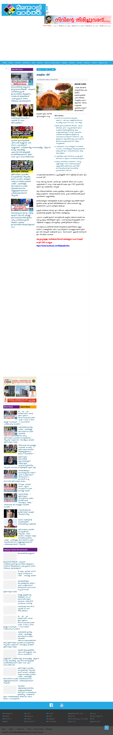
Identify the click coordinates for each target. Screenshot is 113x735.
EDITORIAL (6, 66)
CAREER (18, 63)
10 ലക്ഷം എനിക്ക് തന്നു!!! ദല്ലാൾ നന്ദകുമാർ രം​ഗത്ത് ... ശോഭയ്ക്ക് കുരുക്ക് (26, 488)
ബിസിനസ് (8, 719)
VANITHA (40, 63)
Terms (29, 729)
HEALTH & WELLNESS (52, 63)
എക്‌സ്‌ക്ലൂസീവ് (97, 716)
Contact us (20, 729)
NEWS (11, 63)
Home (4, 729)
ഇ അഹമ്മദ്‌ (96, 722)
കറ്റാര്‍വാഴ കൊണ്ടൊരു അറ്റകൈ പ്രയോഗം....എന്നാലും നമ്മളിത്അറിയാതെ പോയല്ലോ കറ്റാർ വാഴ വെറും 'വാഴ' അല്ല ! (69, 120)
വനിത (28, 714)
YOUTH (94, 63)
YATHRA (79, 63)
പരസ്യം (72, 716)
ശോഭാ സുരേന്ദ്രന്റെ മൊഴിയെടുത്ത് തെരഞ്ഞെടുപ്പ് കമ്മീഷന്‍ (27, 522)
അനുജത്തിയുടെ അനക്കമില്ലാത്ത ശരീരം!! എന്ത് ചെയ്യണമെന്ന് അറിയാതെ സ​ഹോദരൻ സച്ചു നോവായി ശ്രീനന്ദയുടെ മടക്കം (20, 476)
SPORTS (72, 63)
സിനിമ (28, 719)
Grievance (49, 729)
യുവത (94, 714)
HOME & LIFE (103, 63)
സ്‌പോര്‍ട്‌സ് (30, 722)
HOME (5, 63)
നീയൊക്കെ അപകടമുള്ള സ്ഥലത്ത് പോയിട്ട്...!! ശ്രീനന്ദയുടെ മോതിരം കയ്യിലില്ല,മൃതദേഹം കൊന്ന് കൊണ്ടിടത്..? (27, 450)
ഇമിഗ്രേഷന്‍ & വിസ (76, 714)
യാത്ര (50, 716)
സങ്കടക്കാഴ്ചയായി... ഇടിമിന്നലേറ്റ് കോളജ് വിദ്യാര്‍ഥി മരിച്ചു (26, 512)
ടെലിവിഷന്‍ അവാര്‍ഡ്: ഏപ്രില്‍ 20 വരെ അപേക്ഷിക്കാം (22, 119)
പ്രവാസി (73, 722)
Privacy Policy (38, 729)
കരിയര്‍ (6, 716)
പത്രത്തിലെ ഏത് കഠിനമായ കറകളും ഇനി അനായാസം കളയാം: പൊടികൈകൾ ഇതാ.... (70, 157)
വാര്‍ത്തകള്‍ (8, 714)
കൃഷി (5, 722)
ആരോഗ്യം (29, 716)
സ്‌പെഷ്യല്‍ (52, 722)
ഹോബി (50, 714)
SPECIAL (87, 63)
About (11, 729)
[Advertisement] (56, 44)
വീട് (46, 70)
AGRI (33, 63)
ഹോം (39, 70)
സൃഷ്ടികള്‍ (51, 719)
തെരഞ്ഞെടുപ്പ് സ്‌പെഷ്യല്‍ (79, 719)
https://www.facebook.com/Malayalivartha (52, 246)
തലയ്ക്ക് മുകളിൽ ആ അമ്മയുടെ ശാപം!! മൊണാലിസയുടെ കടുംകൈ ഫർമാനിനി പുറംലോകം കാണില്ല (25, 599)
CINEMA (64, 63)
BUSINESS (26, 63)
